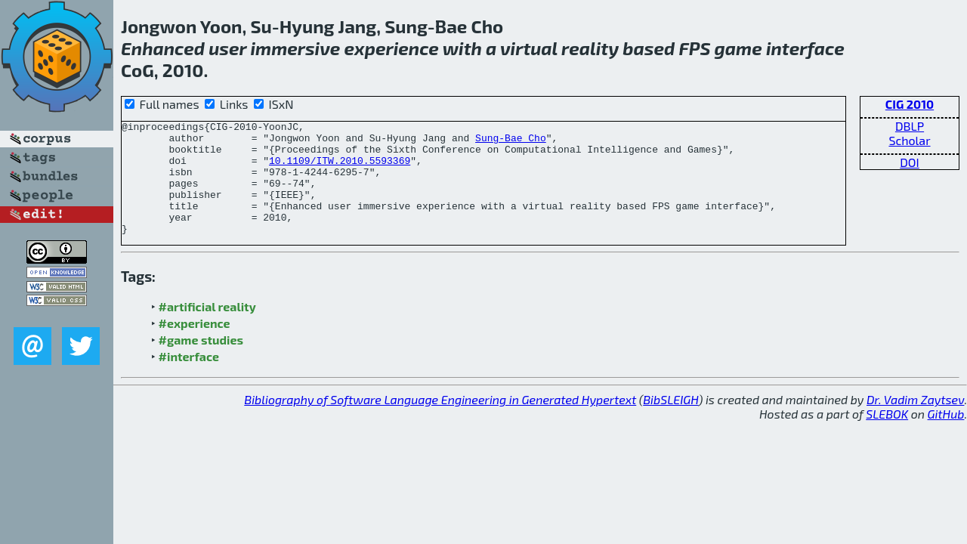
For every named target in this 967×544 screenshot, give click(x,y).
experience (391, 48)
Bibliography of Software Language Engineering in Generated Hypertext (440, 422)
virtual (529, 48)
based (649, 48)
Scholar (909, 140)
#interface (189, 379)
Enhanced (163, 48)
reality (590, 48)
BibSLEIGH (670, 422)
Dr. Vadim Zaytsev (915, 422)
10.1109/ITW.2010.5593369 (339, 169)
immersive (295, 48)
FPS (694, 48)
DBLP (909, 126)
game (738, 48)
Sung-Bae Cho (510, 142)
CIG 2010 (909, 104)
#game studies (201, 362)
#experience (194, 345)
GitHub (946, 436)
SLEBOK (887, 436)
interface (805, 48)
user (227, 48)
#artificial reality (207, 329)
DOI (909, 162)
